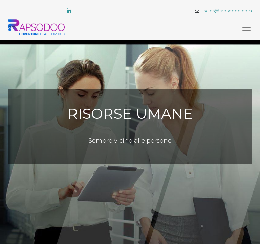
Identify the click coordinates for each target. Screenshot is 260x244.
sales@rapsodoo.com (228, 10)
